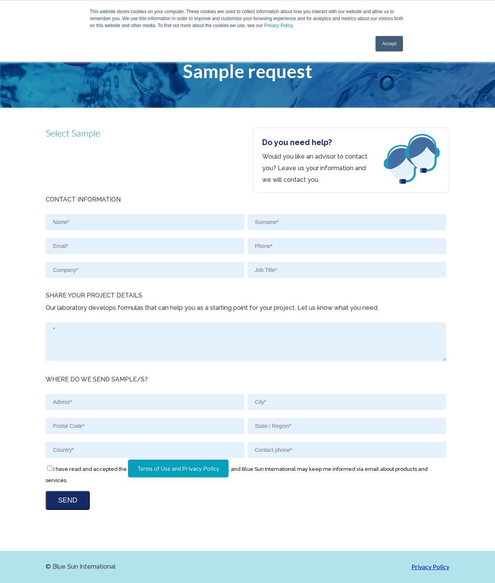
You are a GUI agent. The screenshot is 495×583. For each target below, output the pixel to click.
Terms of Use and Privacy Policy (178, 468)
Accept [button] (389, 43)
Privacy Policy (278, 25)
